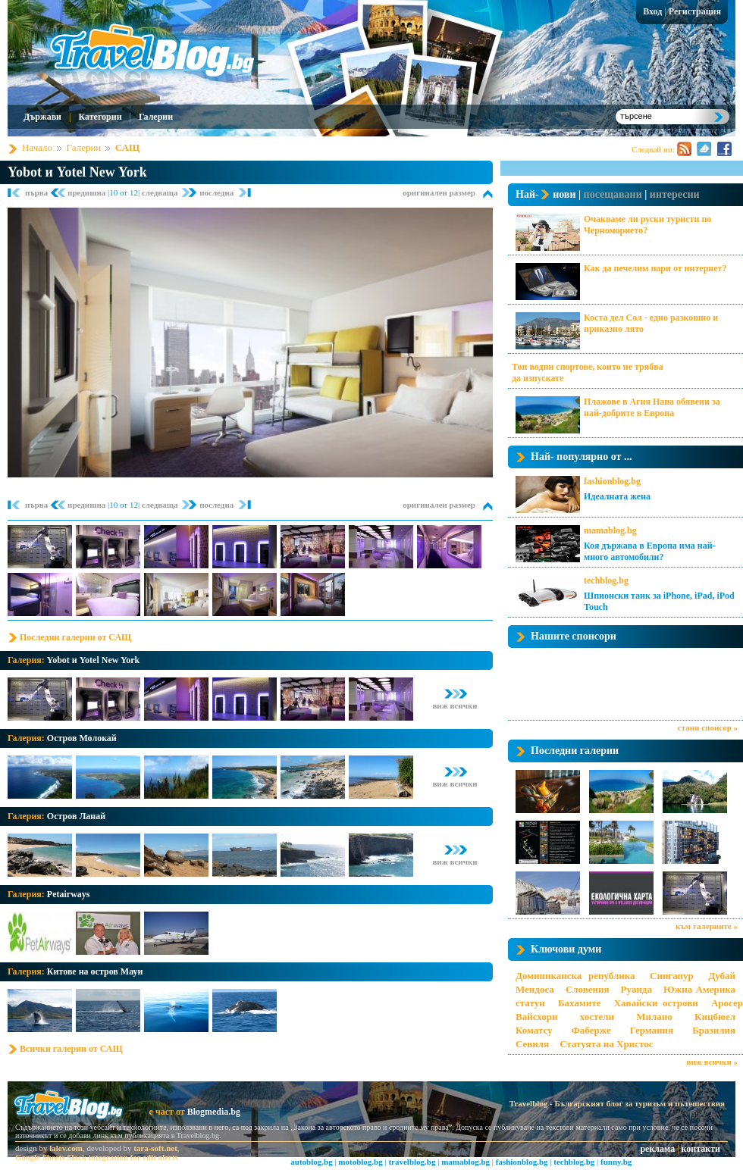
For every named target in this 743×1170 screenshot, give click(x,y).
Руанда (636, 989)
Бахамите (579, 1003)
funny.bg (616, 1161)
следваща (161, 192)
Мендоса (535, 989)
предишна (87, 192)
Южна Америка (699, 989)
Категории (99, 116)
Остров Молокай (82, 738)
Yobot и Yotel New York (77, 172)
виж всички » (712, 1061)
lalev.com (66, 1148)
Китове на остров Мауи (95, 971)
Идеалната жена (617, 496)
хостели (597, 1016)
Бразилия (713, 1030)
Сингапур (672, 975)
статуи (530, 1003)
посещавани (613, 194)
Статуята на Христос (606, 1044)
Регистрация (695, 11)
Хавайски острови (656, 1003)
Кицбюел (714, 1016)
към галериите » (707, 926)
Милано (654, 1016)
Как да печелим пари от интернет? (655, 268)
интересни (675, 194)
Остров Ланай (76, 816)
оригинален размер (439, 192)
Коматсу (534, 1030)
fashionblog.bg (612, 481)
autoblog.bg (311, 1161)
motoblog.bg (360, 1161)
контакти (701, 1148)
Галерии (156, 116)
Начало (37, 147)
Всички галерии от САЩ (71, 1048)
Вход (652, 11)
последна (216, 192)
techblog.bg (606, 580)
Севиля (532, 1044)
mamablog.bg (610, 530)
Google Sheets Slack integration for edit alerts (96, 1157)
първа (37, 192)
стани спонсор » (708, 727)
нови (564, 194)
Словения (588, 989)
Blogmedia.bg (213, 1111)
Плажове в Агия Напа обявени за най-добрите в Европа (652, 407)
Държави (42, 116)
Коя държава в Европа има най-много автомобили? (650, 551)
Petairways (68, 894)
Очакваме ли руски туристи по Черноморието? (647, 225)
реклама (657, 1148)
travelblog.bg (411, 1161)
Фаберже (591, 1030)
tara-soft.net (155, 1148)
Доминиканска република (575, 975)
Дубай (721, 975)
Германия (651, 1030)
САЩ (127, 147)
